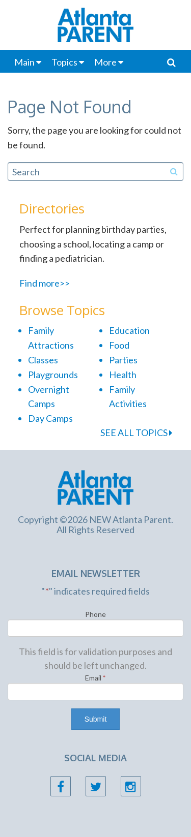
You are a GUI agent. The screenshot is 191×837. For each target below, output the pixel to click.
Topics (64, 62)
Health (123, 374)
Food (119, 345)
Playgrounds (53, 374)
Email (95, 677)
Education (129, 330)
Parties (123, 359)
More (105, 62)
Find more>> (44, 283)
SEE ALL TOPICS (136, 432)
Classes (43, 359)
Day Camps (50, 418)
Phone (95, 614)
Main (24, 62)
